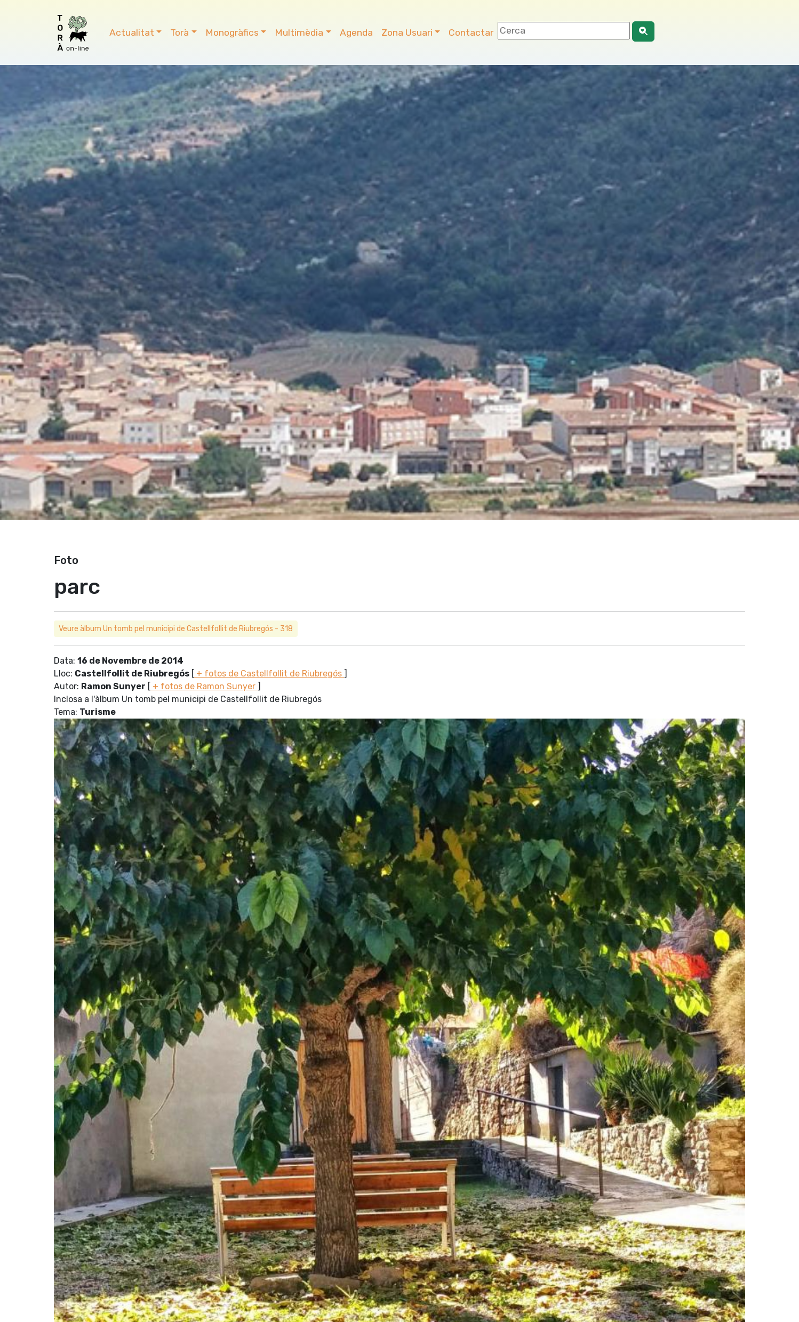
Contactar (471, 32)
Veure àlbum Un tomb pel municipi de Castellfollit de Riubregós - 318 (176, 628)
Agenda (356, 32)
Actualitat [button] (131, 32)
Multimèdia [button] (299, 32)
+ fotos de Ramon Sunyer (204, 686)
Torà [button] (179, 32)
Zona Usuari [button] (407, 32)
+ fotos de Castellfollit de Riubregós (269, 673)
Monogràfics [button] (232, 32)
